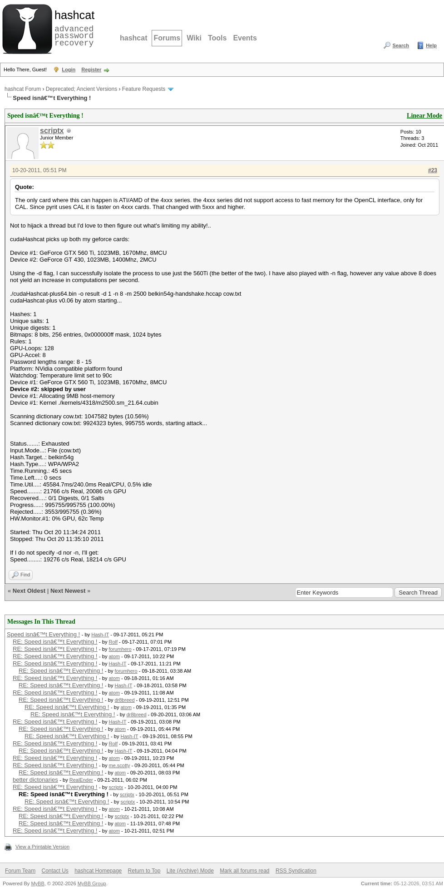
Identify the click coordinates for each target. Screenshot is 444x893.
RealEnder (81, 780)
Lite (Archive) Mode (190, 871)
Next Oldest (29, 590)
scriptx (52, 130)
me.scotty (119, 765)
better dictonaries (35, 779)
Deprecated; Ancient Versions (81, 89)
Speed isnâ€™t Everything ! (43, 634)
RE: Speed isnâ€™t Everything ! (55, 641)
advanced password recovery (72, 28)
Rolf (113, 642)
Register (91, 69)
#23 (432, 170)
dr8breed (124, 700)
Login (68, 69)
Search (400, 45)
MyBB (37, 883)
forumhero (120, 649)
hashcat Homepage (98, 871)
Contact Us (54, 871)
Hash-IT (100, 634)
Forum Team (20, 871)
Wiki (194, 38)
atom (114, 656)
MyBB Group (92, 883)
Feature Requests (143, 89)
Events (245, 38)
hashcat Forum (23, 89)
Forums (166, 38)
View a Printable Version (42, 846)
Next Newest (67, 590)
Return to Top (144, 871)
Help (431, 45)
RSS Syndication (296, 871)
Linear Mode (424, 115)
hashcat (133, 38)
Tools (217, 38)
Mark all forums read (244, 871)
